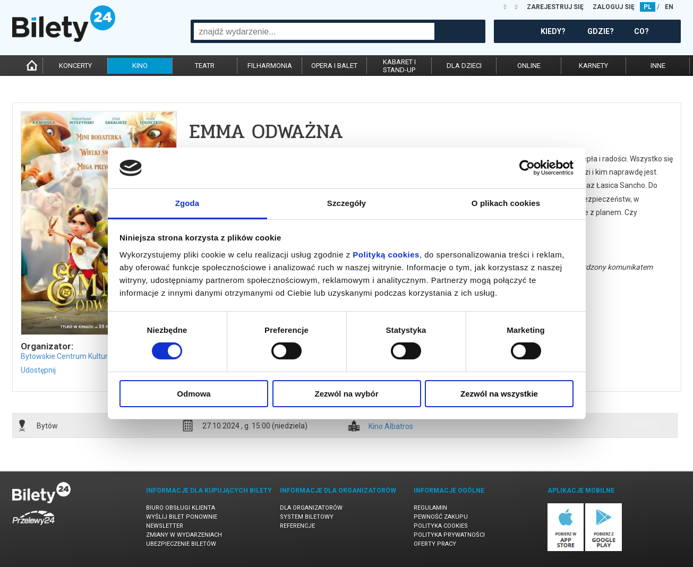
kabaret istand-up (399, 66)
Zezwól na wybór (346, 393)
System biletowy (306, 516)
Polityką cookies (386, 254)
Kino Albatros (391, 427)
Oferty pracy (435, 543)
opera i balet (334, 66)
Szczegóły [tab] (346, 203)
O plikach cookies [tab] (506, 203)
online (529, 66)
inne (658, 66)
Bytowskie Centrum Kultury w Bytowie (84, 356)
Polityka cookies (441, 525)
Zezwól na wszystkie (499, 393)
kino (140, 66)
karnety (593, 66)
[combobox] (314, 31)
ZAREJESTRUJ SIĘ (555, 7)
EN (669, 7)
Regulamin (430, 507)
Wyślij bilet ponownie (181, 516)
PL (648, 7)
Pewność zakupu (441, 516)
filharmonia (269, 66)
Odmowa (193, 393)
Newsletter (164, 525)
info (645, 425)
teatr (205, 66)
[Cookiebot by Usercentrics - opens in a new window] (527, 168)
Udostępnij (38, 370)
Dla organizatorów (311, 507)
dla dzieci (464, 66)
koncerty (75, 66)
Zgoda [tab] (187, 203)
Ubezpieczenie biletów (181, 543)
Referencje (297, 525)
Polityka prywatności (449, 534)
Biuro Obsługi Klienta (180, 507)
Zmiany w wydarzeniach (184, 534)
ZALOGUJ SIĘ (614, 7)
